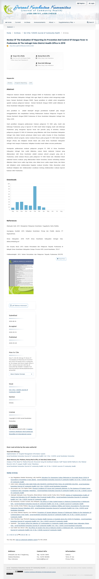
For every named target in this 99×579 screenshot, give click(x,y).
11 (13, 535)
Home (8, 22)
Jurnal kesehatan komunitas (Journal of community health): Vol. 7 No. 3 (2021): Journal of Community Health (51, 520)
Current (18, 22)
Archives (27, 22)
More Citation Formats (18, 374)
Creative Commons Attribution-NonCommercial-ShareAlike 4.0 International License (21, 431)
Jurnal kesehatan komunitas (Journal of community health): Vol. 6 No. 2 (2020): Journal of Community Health (51, 492)
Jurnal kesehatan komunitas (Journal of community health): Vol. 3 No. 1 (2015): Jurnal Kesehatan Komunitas (49, 509)
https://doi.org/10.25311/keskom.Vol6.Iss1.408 (22, 46)
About (51, 22)
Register (81, 3)
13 (17, 535)
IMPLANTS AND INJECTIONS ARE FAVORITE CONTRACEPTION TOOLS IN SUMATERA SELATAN (48, 484)
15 (21, 535)
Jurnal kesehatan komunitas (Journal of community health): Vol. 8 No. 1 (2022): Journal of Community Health (51, 481)
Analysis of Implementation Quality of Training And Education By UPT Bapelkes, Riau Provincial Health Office (50, 496)
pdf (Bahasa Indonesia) (19, 305)
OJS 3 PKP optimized (71, 575)
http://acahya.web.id (88, 575)
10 (11, 535)
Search (90, 22)
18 (26, 535)
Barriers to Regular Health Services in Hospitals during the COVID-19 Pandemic (55, 519)
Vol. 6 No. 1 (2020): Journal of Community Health (42, 33)
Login (91, 3)
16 (22, 535)
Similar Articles (12, 473)
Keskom (10, 27)
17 (24, 535)
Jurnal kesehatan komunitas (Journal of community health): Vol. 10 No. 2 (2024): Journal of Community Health (49, 504)
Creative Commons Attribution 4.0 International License (40, 572)
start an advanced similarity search (27, 540)
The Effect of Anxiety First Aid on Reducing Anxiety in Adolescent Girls (51, 528)
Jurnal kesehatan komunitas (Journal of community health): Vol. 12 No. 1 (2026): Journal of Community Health (51, 529)
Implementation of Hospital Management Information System (26, 454)
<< (7, 535)
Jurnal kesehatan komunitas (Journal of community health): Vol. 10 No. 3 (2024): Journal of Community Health (41, 466)
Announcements (39, 22)
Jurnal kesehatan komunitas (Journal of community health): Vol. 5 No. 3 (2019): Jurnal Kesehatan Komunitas (40, 456)
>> (29, 535)
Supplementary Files (66, 22)
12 (15, 535)
